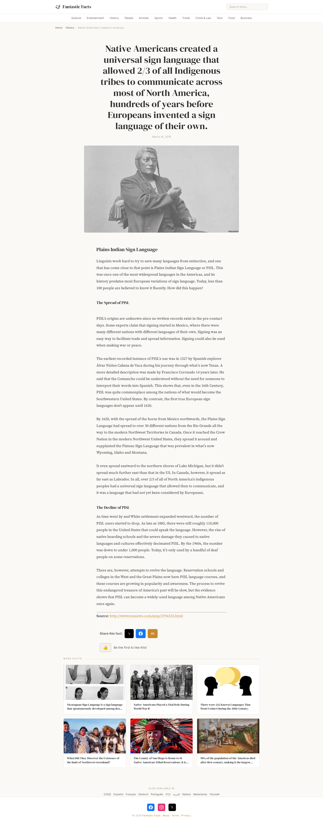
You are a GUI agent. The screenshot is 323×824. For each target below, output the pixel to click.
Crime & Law (203, 18)
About (166, 815)
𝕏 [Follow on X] (172, 807)
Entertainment (95, 18)
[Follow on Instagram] (161, 807)
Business (246, 18)
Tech (220, 18)
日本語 (107, 794)
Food (231, 18)
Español (118, 794)
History (114, 18)
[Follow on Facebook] (150, 807)
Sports (158, 18)
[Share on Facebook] (141, 633)
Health (173, 18)
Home (58, 27)
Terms (175, 815)
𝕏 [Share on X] (129, 633)
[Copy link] (153, 633)
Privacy (186, 815)
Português (157, 794)
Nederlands (200, 794)
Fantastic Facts (151, 815)
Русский (214, 794)
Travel (186, 18)
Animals (144, 18)
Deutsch (143, 794)
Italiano (186, 794)
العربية (176, 794)
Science (76, 18)
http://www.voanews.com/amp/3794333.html (146, 615)
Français (131, 794)
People (129, 18)
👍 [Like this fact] (105, 647)
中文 (168, 794)
